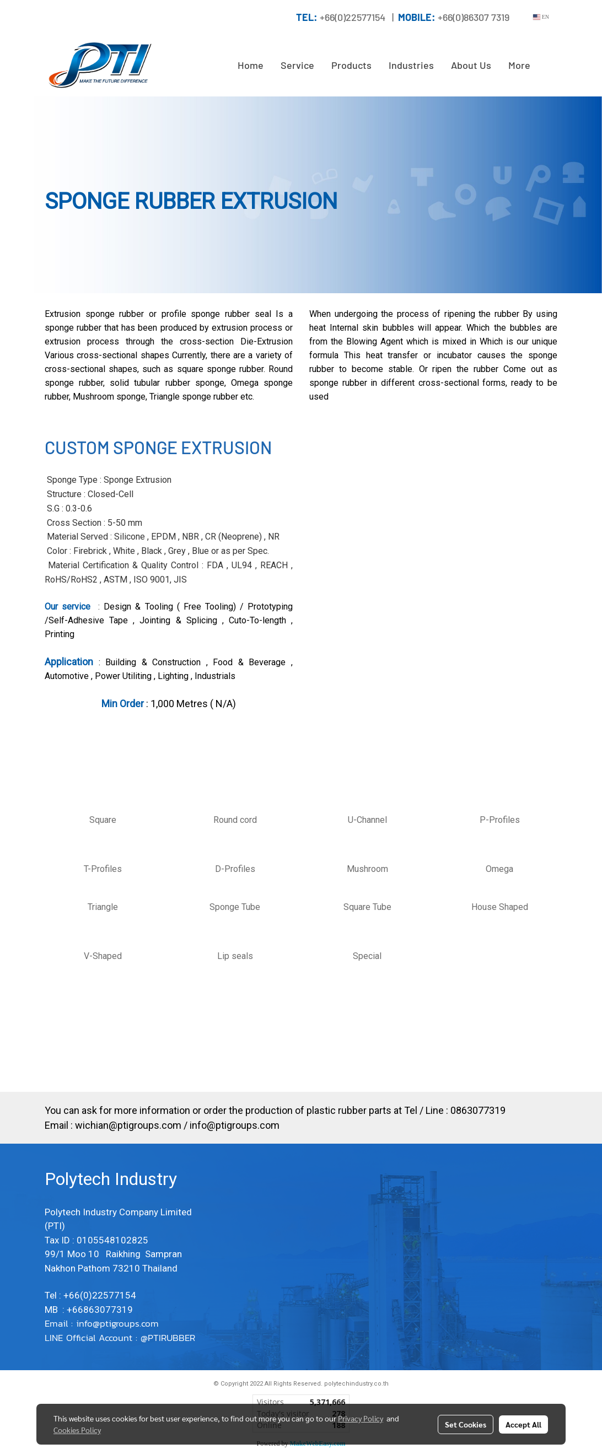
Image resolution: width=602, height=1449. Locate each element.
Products (351, 65)
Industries (411, 65)
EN (541, 17)
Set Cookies (465, 1424)
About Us (471, 65)
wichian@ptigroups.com (128, 1125)
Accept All (523, 1424)
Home (251, 65)
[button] (548, 65)
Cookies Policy (77, 1430)
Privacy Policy (360, 1418)
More (519, 65)
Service (297, 65)
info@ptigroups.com (235, 1125)
